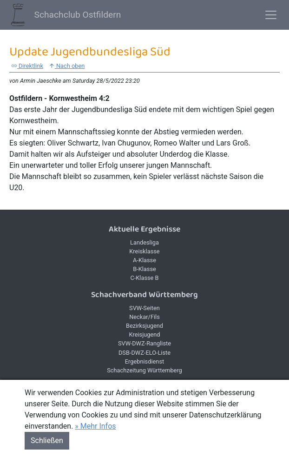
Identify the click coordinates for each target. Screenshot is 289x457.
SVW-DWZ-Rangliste (144, 343)
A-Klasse (144, 260)
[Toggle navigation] (270, 15)
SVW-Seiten (144, 308)
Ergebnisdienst (144, 361)
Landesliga (144, 242)
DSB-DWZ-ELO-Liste (144, 352)
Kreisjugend (144, 334)
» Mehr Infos (95, 426)
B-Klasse (144, 268)
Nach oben (67, 65)
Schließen (47, 440)
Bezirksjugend (144, 325)
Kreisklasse (144, 251)
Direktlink (27, 65)
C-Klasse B (144, 277)
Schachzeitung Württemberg (144, 370)
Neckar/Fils (144, 316)
